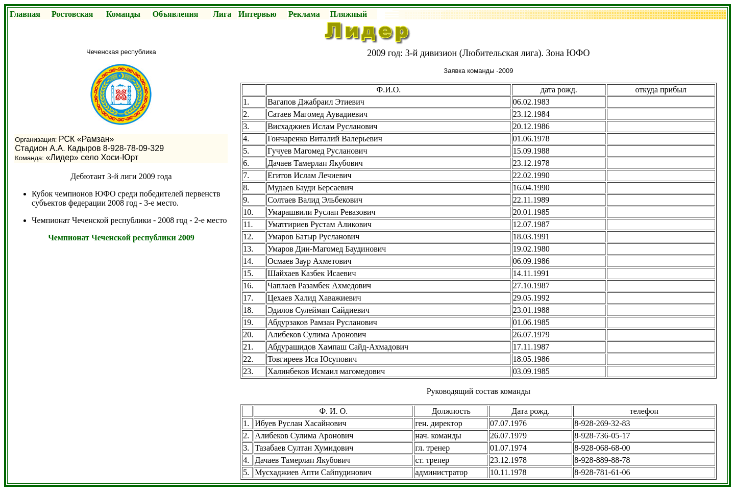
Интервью (257, 14)
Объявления (176, 14)
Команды (123, 14)
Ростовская (72, 14)
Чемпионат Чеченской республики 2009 (121, 237)
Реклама (304, 14)
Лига (222, 14)
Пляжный (349, 14)
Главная (25, 14)
